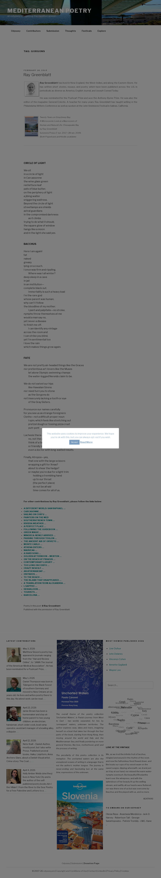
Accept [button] (74, 442)
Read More (86, 442)
